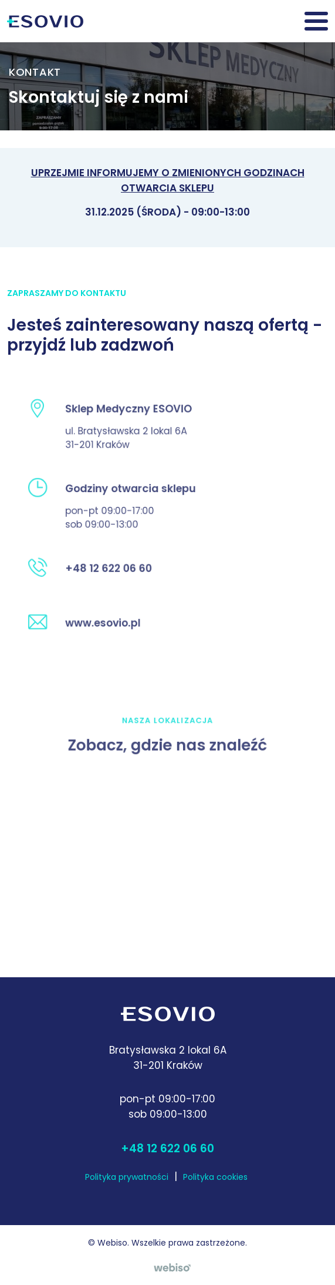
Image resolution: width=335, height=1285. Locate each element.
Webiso (112, 1243)
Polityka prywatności (126, 1177)
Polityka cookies (215, 1177)
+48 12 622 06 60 (167, 1148)
